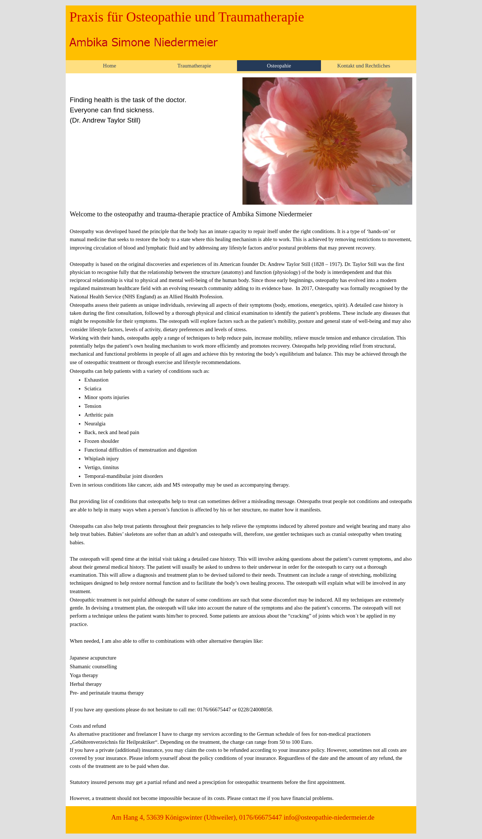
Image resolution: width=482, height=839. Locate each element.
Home (109, 66)
